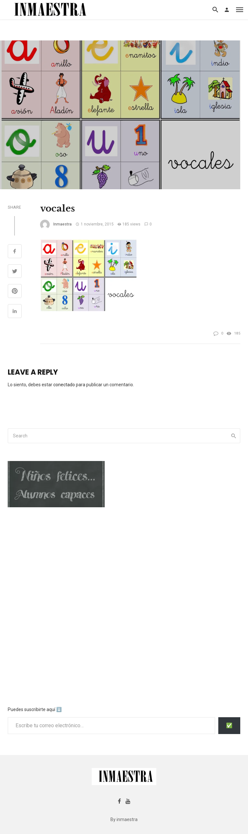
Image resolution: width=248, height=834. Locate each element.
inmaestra (62, 224)
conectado (64, 384)
